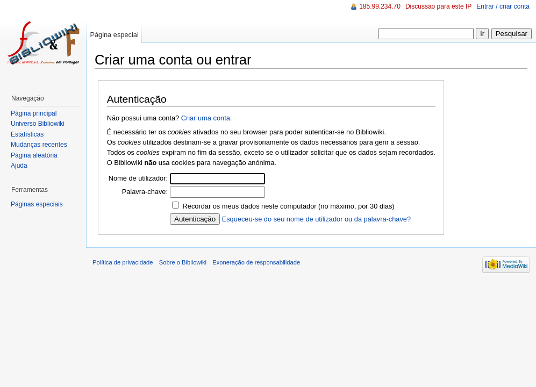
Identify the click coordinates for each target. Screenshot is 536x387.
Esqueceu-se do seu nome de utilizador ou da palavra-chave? (316, 219)
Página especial (114, 35)
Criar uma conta (205, 118)
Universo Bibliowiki (38, 123)
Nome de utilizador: (138, 178)
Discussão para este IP (438, 6)
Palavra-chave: (145, 192)
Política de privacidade (122, 262)
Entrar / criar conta (503, 6)
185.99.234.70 (380, 6)
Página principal (33, 113)
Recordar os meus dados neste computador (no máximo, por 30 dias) (289, 206)
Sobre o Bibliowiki (182, 262)
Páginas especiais (37, 204)
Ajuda (19, 165)
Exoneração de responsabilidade (256, 262)
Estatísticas (27, 134)
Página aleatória (34, 155)
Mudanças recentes (39, 144)
